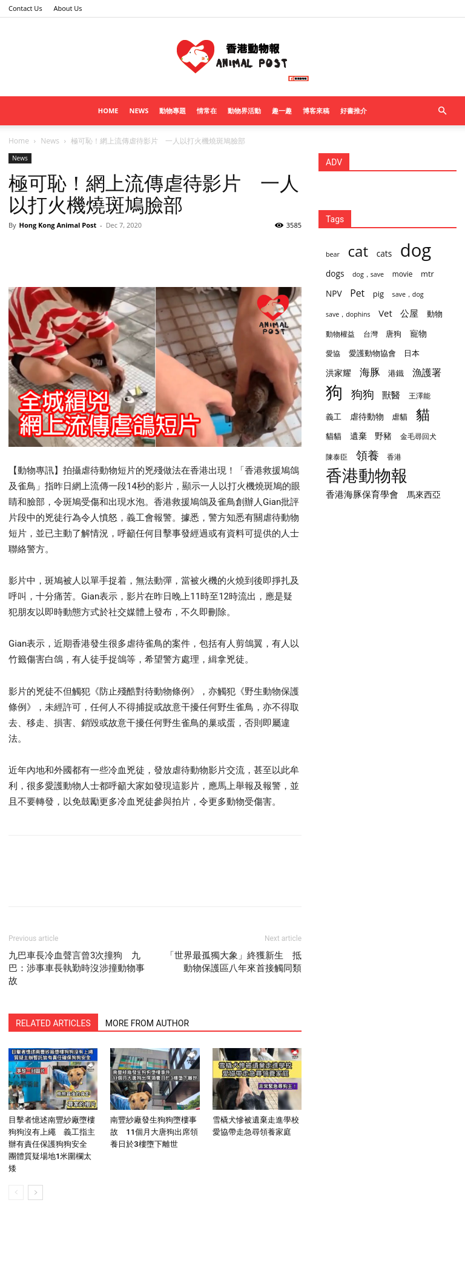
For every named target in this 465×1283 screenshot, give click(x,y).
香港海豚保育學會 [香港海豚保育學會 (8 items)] (362, 494)
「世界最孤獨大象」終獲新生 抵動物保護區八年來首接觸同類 (233, 962)
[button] (442, 111)
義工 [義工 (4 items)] (333, 416)
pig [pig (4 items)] (378, 293)
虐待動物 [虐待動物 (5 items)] (367, 416)
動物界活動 (244, 110)
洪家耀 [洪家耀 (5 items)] (338, 372)
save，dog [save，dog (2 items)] (408, 294)
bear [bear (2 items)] (333, 254)
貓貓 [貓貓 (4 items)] (333, 435)
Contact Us (25, 8)
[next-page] (35, 1192)
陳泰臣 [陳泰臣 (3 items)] (337, 456)
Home (108, 110)
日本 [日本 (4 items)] (412, 353)
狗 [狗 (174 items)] (334, 392)
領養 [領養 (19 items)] (367, 455)
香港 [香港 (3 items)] (394, 456)
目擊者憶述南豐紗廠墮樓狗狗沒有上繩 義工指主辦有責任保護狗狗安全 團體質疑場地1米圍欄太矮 (51, 1144)
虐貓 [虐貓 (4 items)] (399, 416)
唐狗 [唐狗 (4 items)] (393, 333)
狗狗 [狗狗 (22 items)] (362, 394)
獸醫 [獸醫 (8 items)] (391, 395)
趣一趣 (282, 110)
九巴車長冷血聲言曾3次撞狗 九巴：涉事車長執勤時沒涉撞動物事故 (76, 968)
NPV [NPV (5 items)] (334, 293)
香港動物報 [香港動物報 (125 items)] (366, 475)
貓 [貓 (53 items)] (423, 414)
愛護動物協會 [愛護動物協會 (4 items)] (372, 353)
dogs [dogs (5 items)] (335, 273)
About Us (68, 8)
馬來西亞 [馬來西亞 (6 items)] (424, 494)
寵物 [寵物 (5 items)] (418, 333)
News (138, 110)
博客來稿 (316, 110)
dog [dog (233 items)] (416, 250)
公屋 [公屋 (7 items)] (409, 313)
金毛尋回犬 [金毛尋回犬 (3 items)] (418, 436)
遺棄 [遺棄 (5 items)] (358, 435)
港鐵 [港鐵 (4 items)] (396, 373)
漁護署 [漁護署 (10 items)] (426, 372)
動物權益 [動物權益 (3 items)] (340, 333)
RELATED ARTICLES (53, 1023)
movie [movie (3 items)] (402, 274)
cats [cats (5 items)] (384, 253)
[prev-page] (16, 1192)
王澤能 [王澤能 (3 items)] (419, 395)
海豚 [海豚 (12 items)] (370, 372)
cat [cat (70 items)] (358, 251)
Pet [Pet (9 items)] (357, 293)
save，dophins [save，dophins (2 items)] (348, 314)
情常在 (207, 110)
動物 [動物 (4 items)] (435, 313)
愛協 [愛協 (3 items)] (333, 353)
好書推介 (353, 110)
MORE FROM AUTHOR (147, 1023)
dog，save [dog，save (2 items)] (368, 274)
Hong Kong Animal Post (57, 224)
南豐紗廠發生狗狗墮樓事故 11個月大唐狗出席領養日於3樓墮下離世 (154, 1132)
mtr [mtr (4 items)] (427, 273)
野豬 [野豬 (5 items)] (383, 435)
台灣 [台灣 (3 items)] (370, 333)
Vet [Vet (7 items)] (385, 313)
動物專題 (172, 110)
